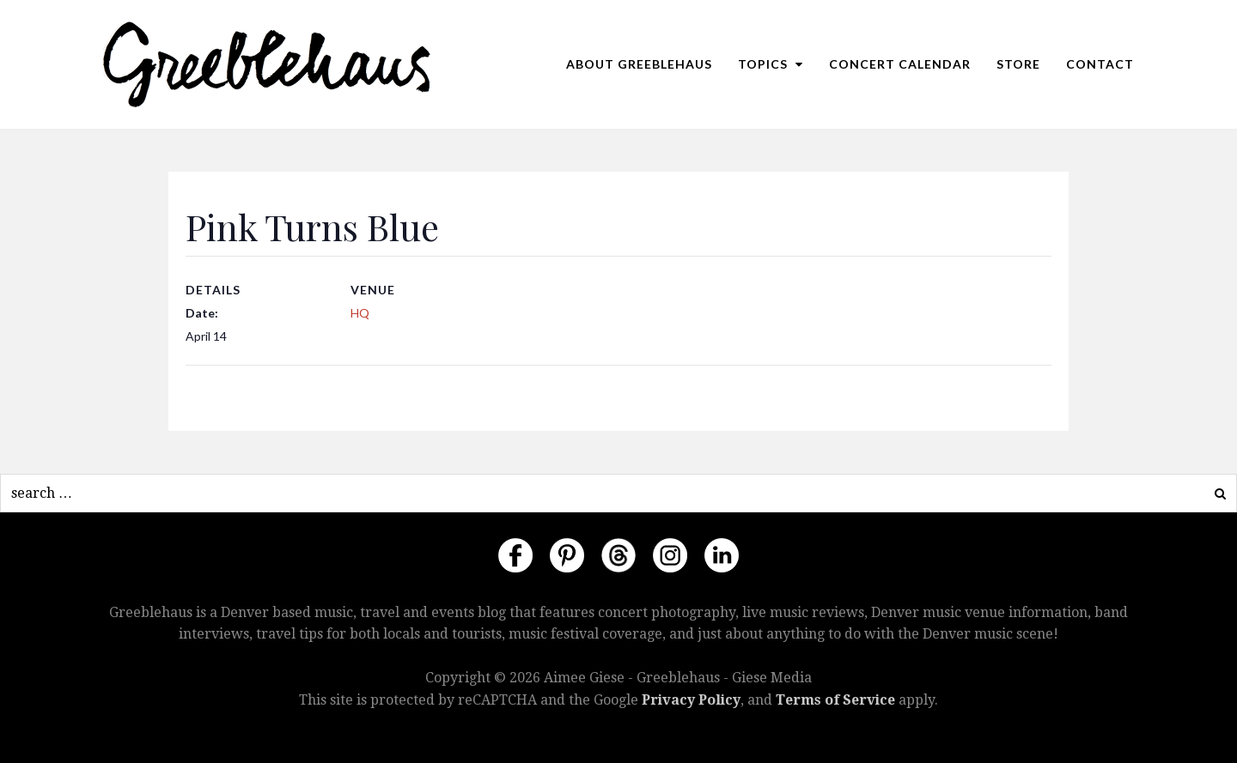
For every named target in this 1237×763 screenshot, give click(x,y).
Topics (770, 64)
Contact (1100, 64)
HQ (359, 313)
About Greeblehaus (639, 64)
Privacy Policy (691, 700)
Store (1018, 64)
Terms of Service (835, 700)
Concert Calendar (900, 64)
